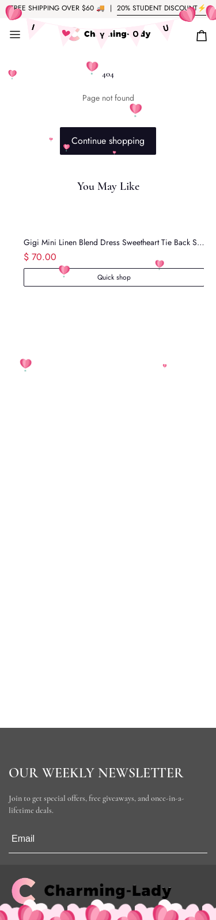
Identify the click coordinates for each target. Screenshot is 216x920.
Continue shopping (108, 140)
